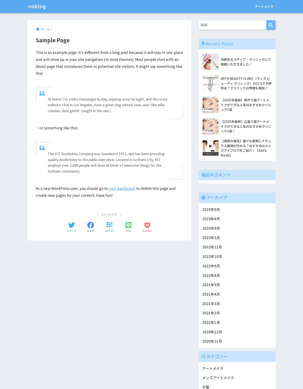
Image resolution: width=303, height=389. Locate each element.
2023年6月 (211, 218)
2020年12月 (212, 331)
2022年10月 (212, 256)
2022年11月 (212, 247)
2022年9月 (211, 265)
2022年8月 (211, 275)
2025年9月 (211, 209)
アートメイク (264, 6)
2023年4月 (211, 228)
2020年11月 (212, 341)
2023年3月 (211, 237)
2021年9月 (211, 284)
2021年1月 (211, 322)
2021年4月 (211, 294)
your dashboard (122, 188)
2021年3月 (211, 303)
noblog (37, 6)
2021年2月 (211, 313)
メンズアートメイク (218, 377)
